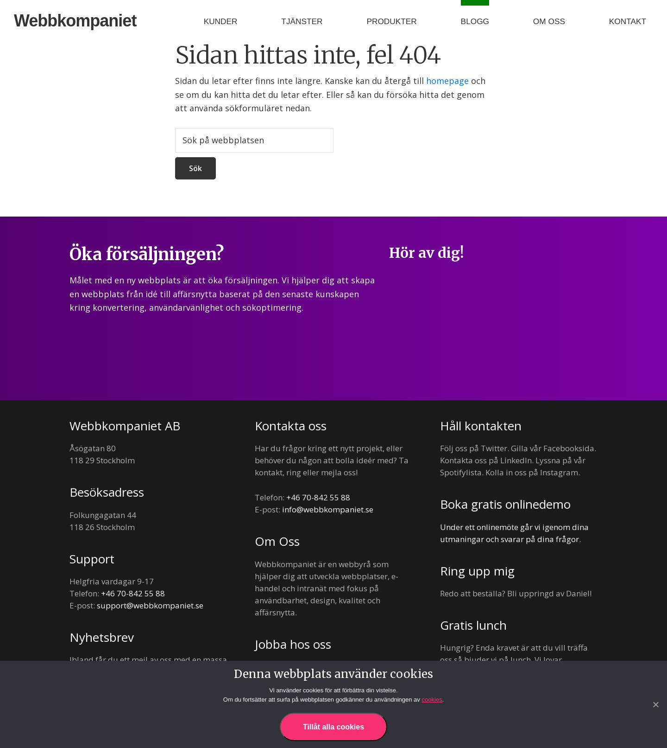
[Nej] (655, 704)
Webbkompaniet (75, 20)
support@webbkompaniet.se (150, 605)
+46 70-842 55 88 (133, 593)
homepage (447, 80)
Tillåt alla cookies (333, 727)
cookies (432, 699)
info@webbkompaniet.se (327, 509)
